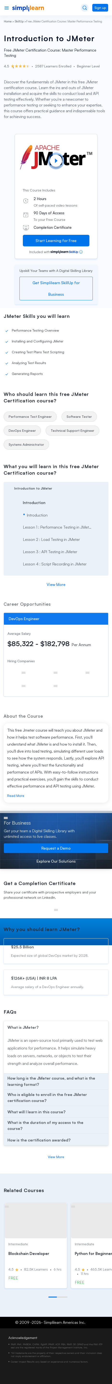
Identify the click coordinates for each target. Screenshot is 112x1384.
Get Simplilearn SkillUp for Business (56, 288)
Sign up (100, 8)
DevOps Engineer (24, 618)
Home (8, 21)
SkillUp (19, 21)
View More (56, 584)
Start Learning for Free (56, 240)
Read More (15, 796)
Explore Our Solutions (56, 861)
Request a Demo (56, 848)
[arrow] (56, 488)
